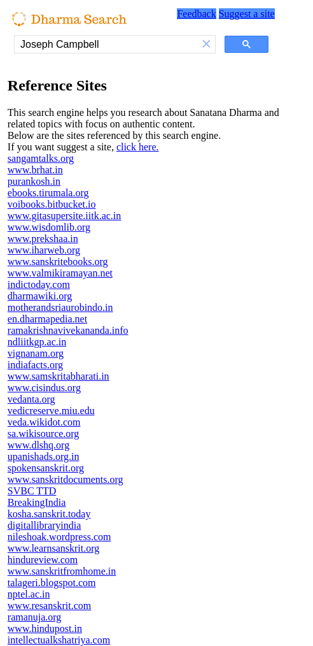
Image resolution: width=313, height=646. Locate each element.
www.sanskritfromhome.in (62, 571)
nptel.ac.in (29, 594)
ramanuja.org (35, 617)
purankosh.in (34, 181)
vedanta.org (31, 399)
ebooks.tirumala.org (48, 192)
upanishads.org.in (44, 456)
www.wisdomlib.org (49, 227)
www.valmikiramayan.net (60, 273)
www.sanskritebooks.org (58, 261)
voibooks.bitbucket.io (52, 204)
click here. (137, 146)
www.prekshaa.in (43, 238)
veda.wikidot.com (44, 422)
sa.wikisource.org (44, 433)
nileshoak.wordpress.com (59, 536)
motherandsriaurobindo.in (60, 307)
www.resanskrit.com (49, 605)
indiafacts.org (35, 364)
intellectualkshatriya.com (59, 640)
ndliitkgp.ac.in (37, 341)
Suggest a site (247, 13)
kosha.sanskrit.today (49, 513)
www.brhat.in (35, 169)
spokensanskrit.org (46, 468)
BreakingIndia (37, 502)
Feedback (196, 13)
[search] (106, 44)
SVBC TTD (32, 490)
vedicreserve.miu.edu (51, 410)
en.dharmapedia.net (47, 318)
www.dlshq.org (38, 445)
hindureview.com (43, 559)
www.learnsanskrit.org (53, 548)
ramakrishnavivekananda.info (68, 330)
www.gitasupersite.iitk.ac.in (64, 215)
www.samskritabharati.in (58, 376)
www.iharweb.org (44, 250)
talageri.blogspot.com (52, 582)
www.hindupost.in (45, 628)
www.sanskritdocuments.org (65, 479)
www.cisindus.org (44, 387)
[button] (206, 44)
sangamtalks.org (41, 158)
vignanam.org (36, 353)
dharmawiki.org (40, 296)
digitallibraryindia (44, 525)
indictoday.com (39, 284)
